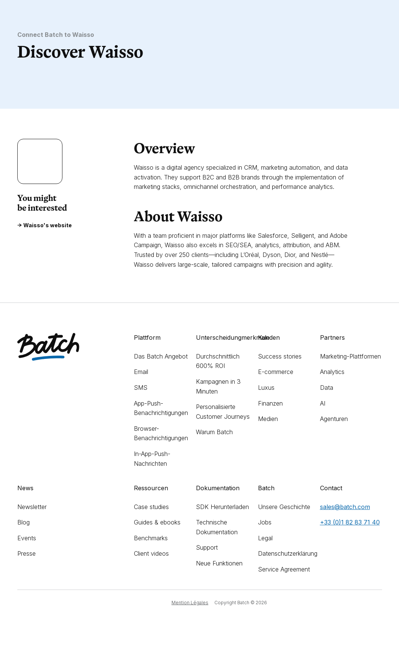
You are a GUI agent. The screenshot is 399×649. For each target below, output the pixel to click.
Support (207, 547)
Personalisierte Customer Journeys (223, 411)
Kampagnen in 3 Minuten (218, 386)
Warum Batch (214, 432)
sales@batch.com (345, 507)
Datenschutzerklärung (287, 553)
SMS (140, 387)
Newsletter (32, 507)
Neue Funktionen (219, 563)
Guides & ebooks (157, 522)
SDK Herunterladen (222, 507)
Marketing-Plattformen (350, 356)
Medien (268, 419)
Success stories (280, 356)
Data (326, 387)
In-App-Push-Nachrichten (152, 458)
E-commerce (275, 371)
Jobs (265, 522)
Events (26, 538)
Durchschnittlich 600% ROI (218, 361)
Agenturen (334, 419)
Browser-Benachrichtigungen (161, 433)
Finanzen (270, 403)
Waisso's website (44, 225)
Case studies (151, 507)
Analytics (332, 371)
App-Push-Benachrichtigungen (161, 408)
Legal (265, 538)
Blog (23, 522)
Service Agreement (284, 569)
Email (141, 371)
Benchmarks (151, 538)
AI (322, 403)
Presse (26, 553)
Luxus (266, 387)
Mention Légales (189, 602)
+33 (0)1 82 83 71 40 (350, 522)
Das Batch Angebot (161, 356)
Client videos (151, 553)
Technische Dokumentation (217, 527)
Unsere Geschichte (284, 507)
